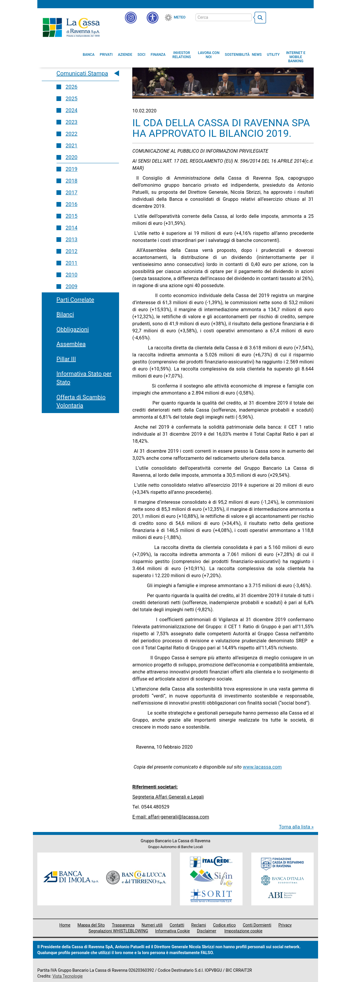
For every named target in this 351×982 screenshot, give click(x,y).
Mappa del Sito (91, 925)
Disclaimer (206, 931)
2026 (71, 87)
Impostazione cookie (243, 931)
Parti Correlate (75, 299)
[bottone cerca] (259, 17)
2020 (71, 157)
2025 (71, 98)
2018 (71, 181)
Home (65, 925)
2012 (71, 251)
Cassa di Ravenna (71, 27)
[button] (152, 17)
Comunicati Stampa (82, 73)
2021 (71, 145)
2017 (71, 192)
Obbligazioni (72, 329)
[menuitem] (88, 54)
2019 (71, 169)
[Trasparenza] (289, 17)
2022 (71, 134)
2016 (71, 204)
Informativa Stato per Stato (83, 378)
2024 (71, 110)
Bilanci (65, 314)
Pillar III (66, 359)
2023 (71, 122)
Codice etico (224, 925)
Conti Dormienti (257, 925)
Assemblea (71, 344)
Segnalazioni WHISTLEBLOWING (118, 931)
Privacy (285, 925)
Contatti (177, 925)
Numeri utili (152, 925)
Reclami (198, 925)
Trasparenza (123, 925)
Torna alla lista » (296, 827)
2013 (71, 239)
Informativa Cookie (172, 931)
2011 (71, 263)
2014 (71, 228)
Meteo (179, 17)
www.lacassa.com (262, 767)
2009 (71, 286)
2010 (71, 275)
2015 (71, 216)
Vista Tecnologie (67, 976)
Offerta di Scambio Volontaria (81, 401)
